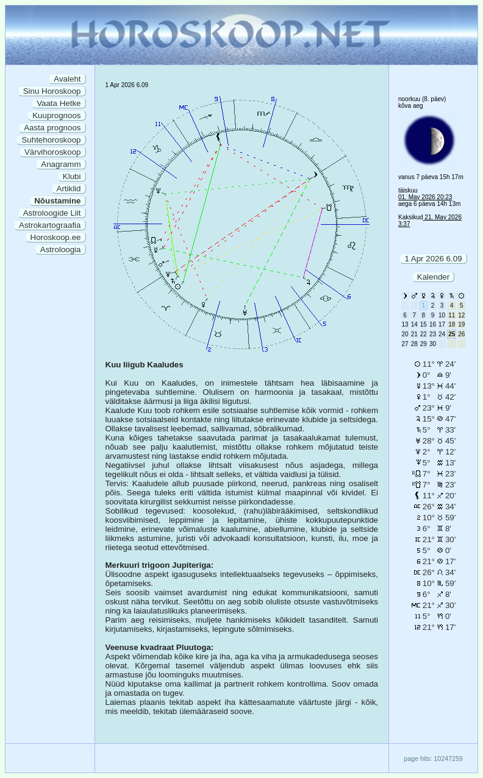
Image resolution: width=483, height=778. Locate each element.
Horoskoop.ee (55, 237)
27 (405, 344)
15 (423, 324)
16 (432, 324)
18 (451, 324)
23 (432, 334)
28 (414, 344)
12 (461, 315)
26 (461, 334)
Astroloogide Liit (52, 212)
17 (441, 324)
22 (423, 334)
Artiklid (69, 188)
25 (451, 334)
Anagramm (60, 164)
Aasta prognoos (52, 127)
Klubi (72, 176)
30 (432, 344)
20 (405, 334)
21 (414, 334)
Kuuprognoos (56, 115)
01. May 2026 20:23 (425, 197)
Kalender (433, 276)
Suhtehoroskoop (50, 139)
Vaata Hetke (58, 103)
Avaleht (67, 78)
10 (441, 315)
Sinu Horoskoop (52, 91)
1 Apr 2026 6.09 (433, 258)
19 (461, 324)
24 (441, 334)
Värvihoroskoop (52, 152)
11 (451, 315)
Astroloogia (60, 249)
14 (414, 324)
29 (423, 344)
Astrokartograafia (50, 225)
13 (405, 324)
